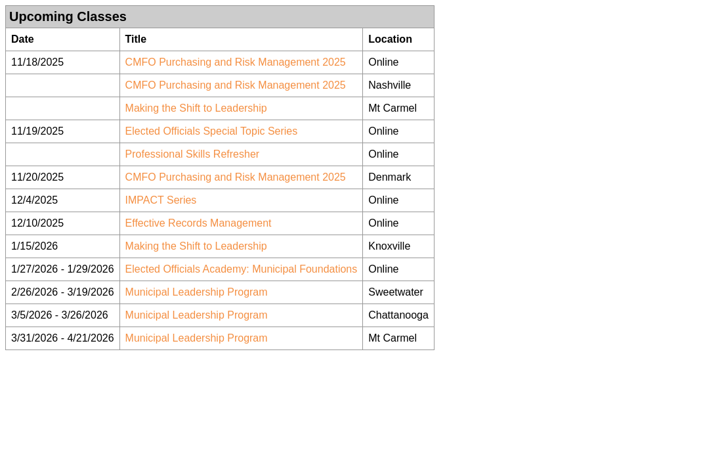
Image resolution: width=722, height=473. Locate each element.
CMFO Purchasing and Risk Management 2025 (235, 62)
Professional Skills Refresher (192, 154)
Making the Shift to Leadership (196, 108)
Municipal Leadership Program (196, 292)
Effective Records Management (198, 223)
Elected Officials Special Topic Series (211, 131)
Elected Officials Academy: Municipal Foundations (241, 269)
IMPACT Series (161, 200)
